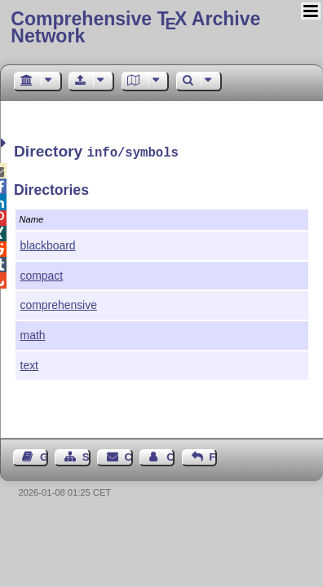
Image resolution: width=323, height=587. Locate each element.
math (33, 333)
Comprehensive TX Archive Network (135, 27)
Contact (129, 455)
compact (42, 273)
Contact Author (170, 455)
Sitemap (86, 455)
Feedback (213, 455)
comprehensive (58, 303)
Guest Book (44, 455)
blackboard (48, 243)
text (29, 363)
